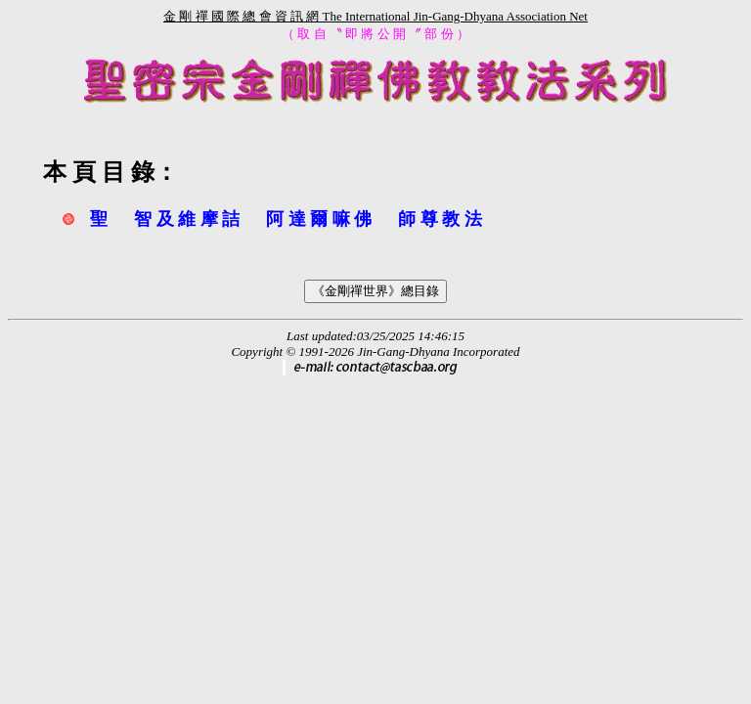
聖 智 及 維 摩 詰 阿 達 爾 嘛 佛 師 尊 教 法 (286, 219)
